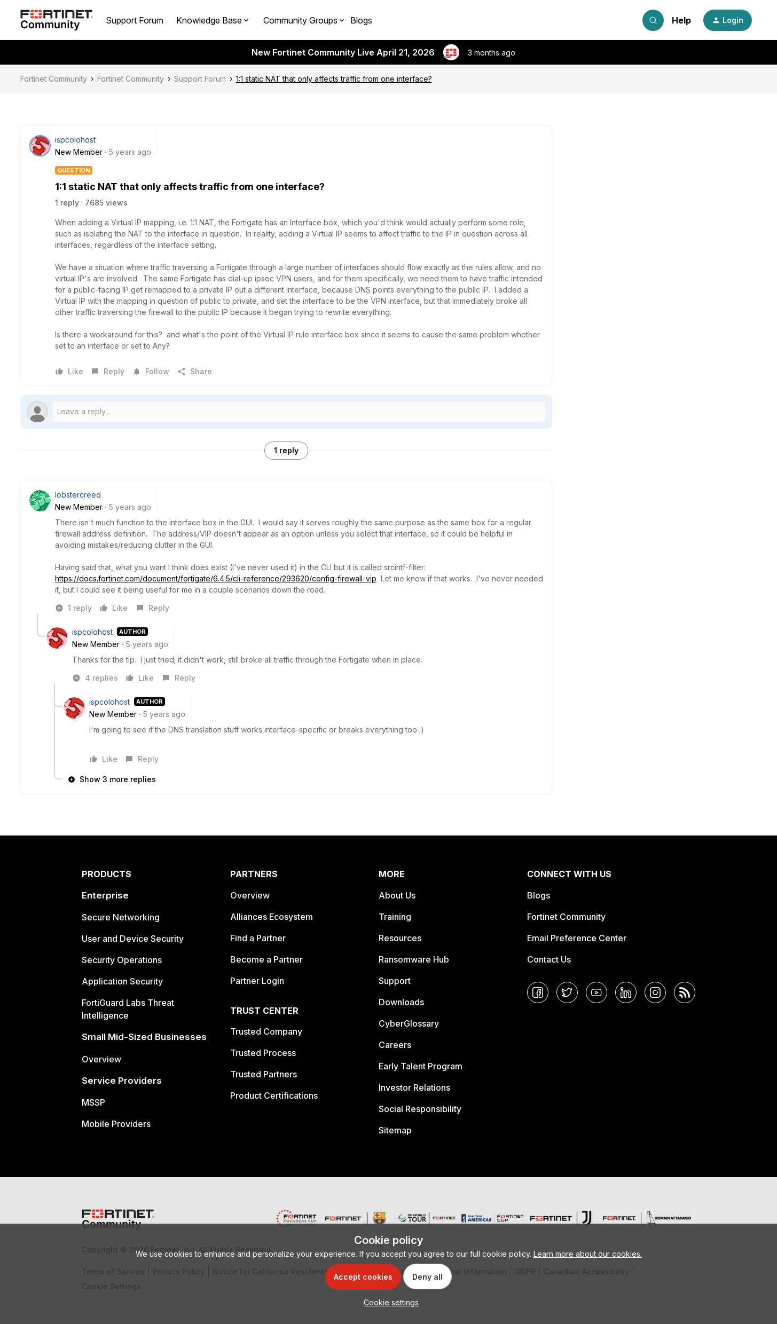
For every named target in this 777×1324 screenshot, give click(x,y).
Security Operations (122, 960)
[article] (286, 551)
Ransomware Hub (414, 959)
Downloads (401, 1002)
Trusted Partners (263, 1074)
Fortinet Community (53, 78)
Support (395, 980)
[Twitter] (567, 992)
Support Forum (134, 20)
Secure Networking (121, 917)
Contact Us (549, 959)
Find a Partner (258, 938)
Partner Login (257, 980)
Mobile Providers (116, 1123)
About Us (397, 895)
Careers (395, 1044)
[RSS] (684, 992)
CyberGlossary (409, 1023)
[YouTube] (596, 992)
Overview (101, 1059)
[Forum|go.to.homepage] (56, 20)
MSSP (93, 1102)
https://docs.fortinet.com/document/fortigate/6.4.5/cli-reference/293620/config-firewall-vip (215, 578)
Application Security (122, 981)
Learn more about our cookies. (587, 1253)
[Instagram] (655, 992)
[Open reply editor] (286, 412)
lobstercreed (78, 494)
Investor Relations (414, 1087)
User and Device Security (133, 938)
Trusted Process (263, 1052)
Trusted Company (266, 1031)
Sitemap (395, 1130)
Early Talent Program (420, 1066)
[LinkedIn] (626, 992)
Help (681, 20)
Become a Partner (266, 959)
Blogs (361, 20)
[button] (727, 20)
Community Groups (300, 20)
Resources (400, 938)
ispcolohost (75, 139)
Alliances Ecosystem (271, 916)
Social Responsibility (420, 1109)
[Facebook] (537, 992)
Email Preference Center (576, 938)
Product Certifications (274, 1095)
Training (395, 916)
